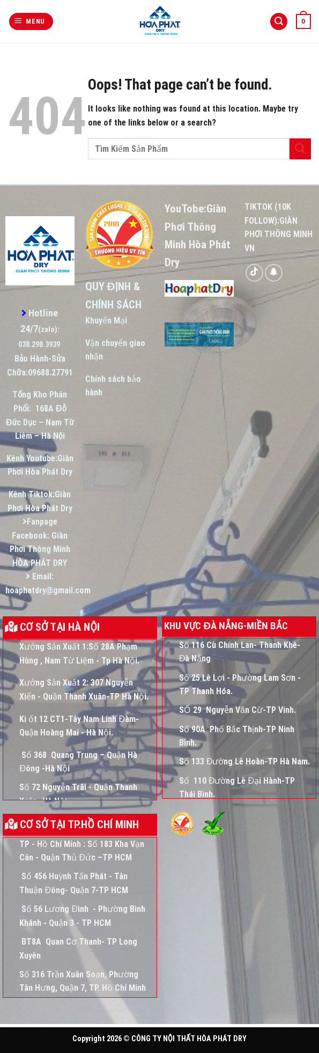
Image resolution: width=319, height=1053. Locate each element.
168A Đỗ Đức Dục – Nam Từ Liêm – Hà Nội (40, 422)
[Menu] (31, 22)
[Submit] (300, 148)
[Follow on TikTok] (254, 273)
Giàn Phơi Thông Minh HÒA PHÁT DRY (40, 549)
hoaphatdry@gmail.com (48, 590)
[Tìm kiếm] (278, 22)
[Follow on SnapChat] (274, 273)
